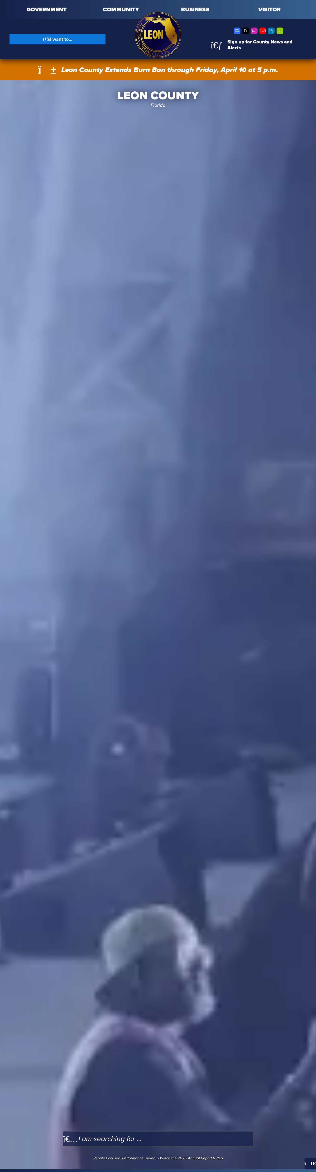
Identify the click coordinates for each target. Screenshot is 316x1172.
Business (195, 9)
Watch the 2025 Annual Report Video (191, 1158)
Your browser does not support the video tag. (158, 624)
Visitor (269, 9)
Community (121, 9)
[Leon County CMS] (158, 35)
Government (47, 9)
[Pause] (310, 1163)
